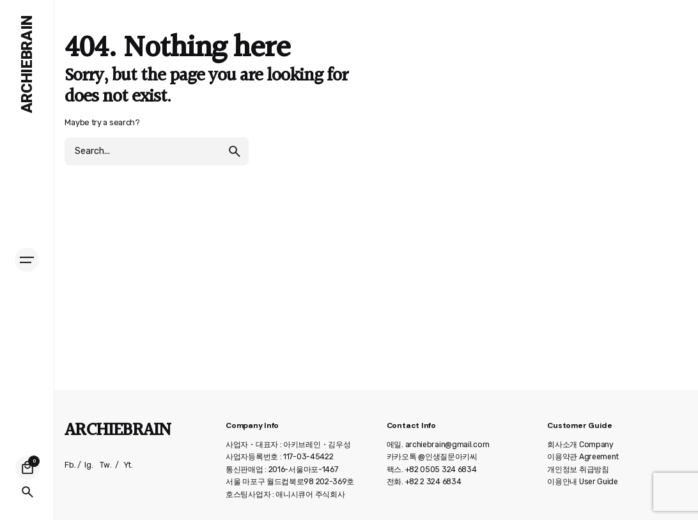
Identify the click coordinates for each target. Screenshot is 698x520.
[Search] (27, 492)
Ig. (88, 465)
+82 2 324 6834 (433, 481)
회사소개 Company (580, 444)
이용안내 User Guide (582, 481)
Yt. (128, 465)
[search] (235, 151)
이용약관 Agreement (583, 456)
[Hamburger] (27, 260)
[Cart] (27, 467)
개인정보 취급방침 (578, 469)
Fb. (70, 465)
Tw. (105, 465)
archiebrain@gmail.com (447, 444)
